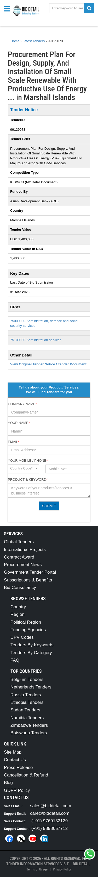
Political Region (25, 622)
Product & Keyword (28, 479)
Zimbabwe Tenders (29, 725)
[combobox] (23, 469)
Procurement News (23, 564)
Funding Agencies (28, 629)
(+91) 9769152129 (49, 820)
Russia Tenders (25, 694)
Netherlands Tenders (30, 687)
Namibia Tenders (27, 717)
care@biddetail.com (50, 813)
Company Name (22, 404)
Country (18, 606)
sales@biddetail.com (50, 805)
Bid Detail (81, 864)
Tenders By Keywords (31, 644)
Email (13, 442)
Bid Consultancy (20, 587)
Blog (8, 782)
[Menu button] (8, 8)
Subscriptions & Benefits (28, 580)
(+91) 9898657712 (49, 828)
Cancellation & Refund (26, 775)
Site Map (12, 752)
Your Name (19, 423)
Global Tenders (19, 541)
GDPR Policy (17, 790)
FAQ (14, 660)
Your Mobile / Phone (28, 460)
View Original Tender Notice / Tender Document (48, 364)
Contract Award (19, 557)
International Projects (25, 549)
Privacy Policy (62, 869)
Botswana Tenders (28, 732)
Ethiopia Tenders (26, 702)
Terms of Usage (36, 869)
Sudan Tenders (25, 709)
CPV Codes (22, 637)
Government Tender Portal (30, 572)
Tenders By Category (31, 652)
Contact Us (15, 759)
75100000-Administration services (35, 340)
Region (17, 614)
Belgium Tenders (26, 679)
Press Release (18, 767)
